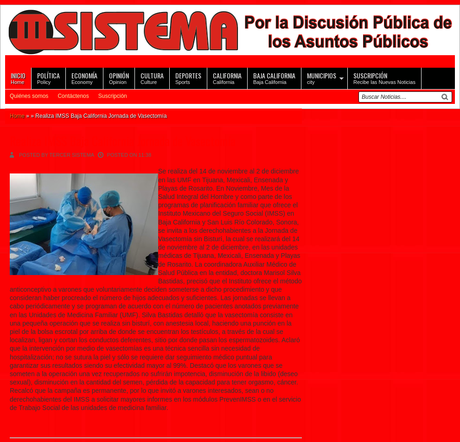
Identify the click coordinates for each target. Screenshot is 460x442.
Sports (188, 77)
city (321, 77)
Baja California (274, 77)
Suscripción (112, 96)
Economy (84, 77)
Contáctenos (73, 96)
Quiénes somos (29, 96)
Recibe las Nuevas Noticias (384, 77)
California (227, 77)
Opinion (119, 77)
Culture (152, 77)
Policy (48, 77)
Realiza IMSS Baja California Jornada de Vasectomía (123, 141)
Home (18, 77)
